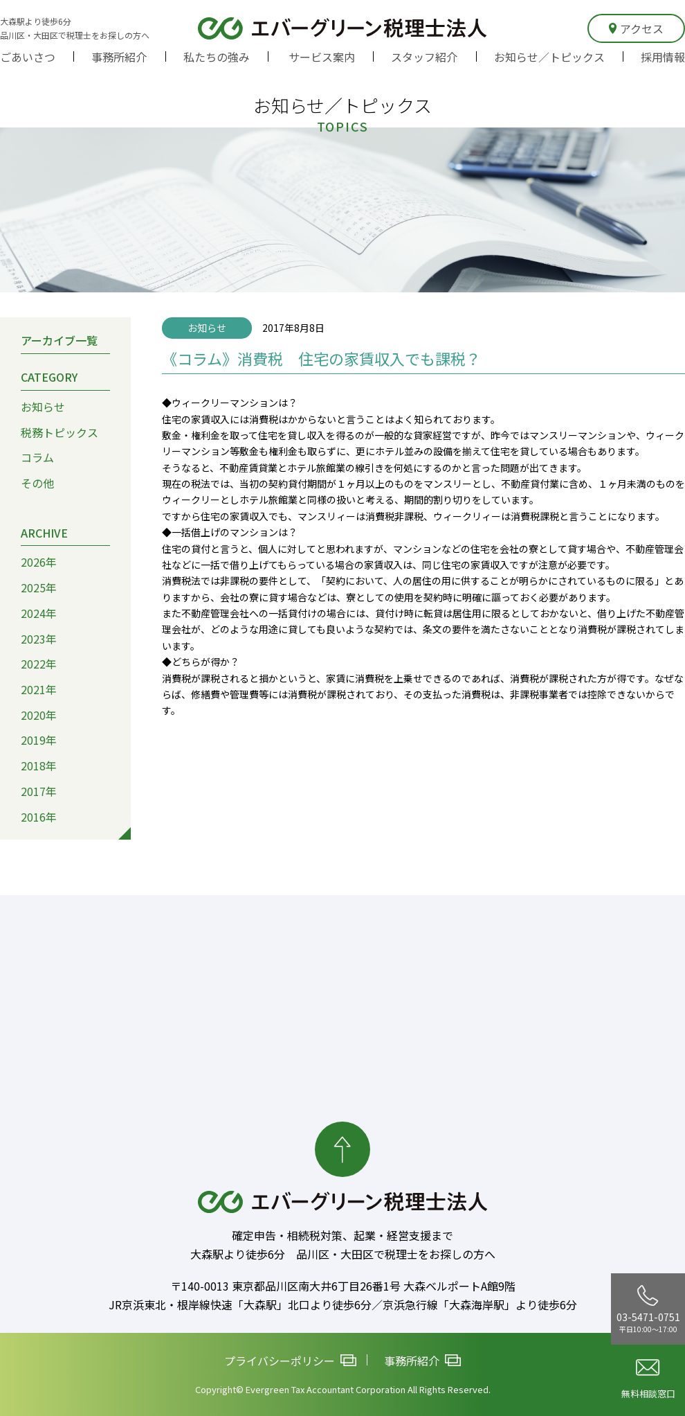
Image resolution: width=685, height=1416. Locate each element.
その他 (37, 483)
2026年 (39, 562)
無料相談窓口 (648, 1379)
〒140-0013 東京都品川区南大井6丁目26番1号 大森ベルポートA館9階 (342, 1285)
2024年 (39, 613)
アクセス (636, 28)
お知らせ (43, 406)
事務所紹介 (119, 56)
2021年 (39, 689)
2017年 (39, 791)
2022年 (39, 663)
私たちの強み (216, 56)
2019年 (39, 740)
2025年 (39, 587)
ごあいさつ (27, 56)
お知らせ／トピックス (549, 56)
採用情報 (663, 56)
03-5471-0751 (648, 1309)
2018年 (39, 765)
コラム (37, 457)
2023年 (39, 638)
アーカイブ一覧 (59, 340)
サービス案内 (322, 56)
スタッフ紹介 (424, 56)
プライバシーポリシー (290, 1360)
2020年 (39, 715)
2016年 (39, 816)
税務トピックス (59, 432)
